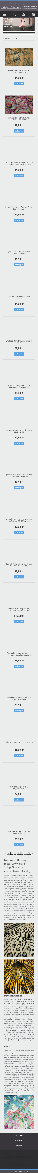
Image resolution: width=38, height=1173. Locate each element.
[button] (5, 14)
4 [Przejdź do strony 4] (18, 853)
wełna (26, 1052)
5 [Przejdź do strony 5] (21, 853)
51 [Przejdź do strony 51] (29, 853)
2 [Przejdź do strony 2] (11, 853)
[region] (19, 24)
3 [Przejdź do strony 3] (15, 853)
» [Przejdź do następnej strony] (32, 853)
